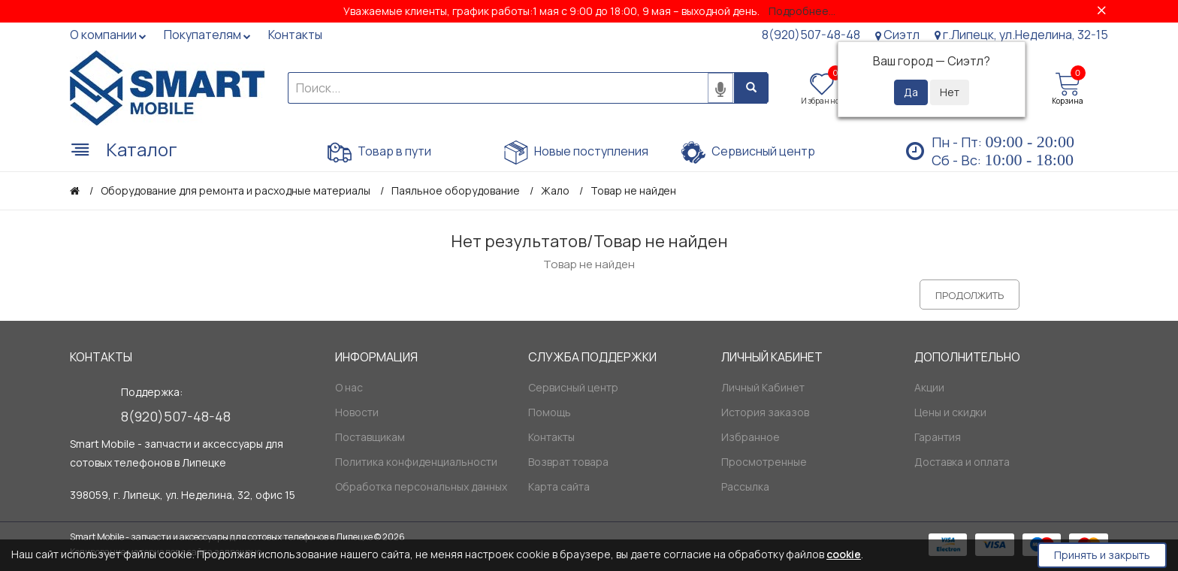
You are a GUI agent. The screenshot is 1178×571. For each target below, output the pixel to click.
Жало (555, 190)
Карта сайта (559, 486)
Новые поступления (576, 152)
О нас (349, 387)
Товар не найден (633, 190)
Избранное (750, 437)
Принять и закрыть (1102, 555)
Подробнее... (802, 11)
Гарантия (937, 437)
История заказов (765, 412)
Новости (357, 412)
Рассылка (745, 486)
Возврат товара (568, 462)
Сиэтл (897, 34)
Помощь (549, 412)
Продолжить (969, 295)
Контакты (551, 437)
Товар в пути (379, 152)
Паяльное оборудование (455, 190)
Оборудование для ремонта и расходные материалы (235, 190)
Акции (929, 387)
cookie (843, 554)
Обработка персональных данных (421, 486)
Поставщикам (370, 437)
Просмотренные (764, 462)
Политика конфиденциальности (416, 462)
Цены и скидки (950, 412)
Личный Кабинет (763, 387)
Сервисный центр (748, 152)
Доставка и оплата (962, 462)
